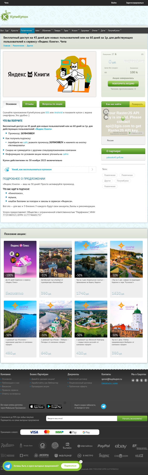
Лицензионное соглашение (118, 134)
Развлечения (27, 30)
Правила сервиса (10, 390)
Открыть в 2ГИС (136, 133)
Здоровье (85, 30)
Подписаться (70, 465)
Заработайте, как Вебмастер (44, 382)
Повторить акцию (123, 83)
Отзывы (29, 104)
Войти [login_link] (114, 3)
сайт (25, 142)
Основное (11, 104)
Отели (95, 30)
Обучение (47, 30)
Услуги (75, 30)
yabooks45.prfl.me (114, 157)
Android (58, 112)
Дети (103, 30)
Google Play (54, 406)
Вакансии (6, 386)
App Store (37, 406)
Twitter (141, 380)
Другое (107, 180)
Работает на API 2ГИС (120, 132)
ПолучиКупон (115, 30)
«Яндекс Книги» (43, 129)
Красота (15, 30)
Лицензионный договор (80, 382)
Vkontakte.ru (137, 380)
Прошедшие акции (40, 386)
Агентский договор (78, 379)
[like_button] (139, 54)
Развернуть (137, 104)
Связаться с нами (110, 383)
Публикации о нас (10, 382)
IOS (47, 112)
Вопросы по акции (52, 104)
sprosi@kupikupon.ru (112, 379)
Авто (38, 30)
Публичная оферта (78, 386)
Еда (7, 30)
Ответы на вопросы (11, 393)
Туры (67, 30)
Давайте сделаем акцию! (43, 379)
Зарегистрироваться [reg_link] (135, 3)
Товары (58, 30)
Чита (6, 3)
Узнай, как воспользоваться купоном (32, 169)
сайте (65, 154)
